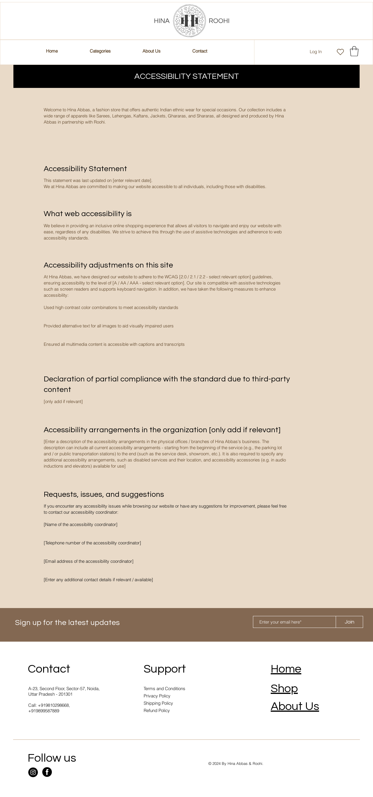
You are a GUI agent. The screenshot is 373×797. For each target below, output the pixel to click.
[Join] (349, 622)
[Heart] (340, 52)
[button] (199, 51)
